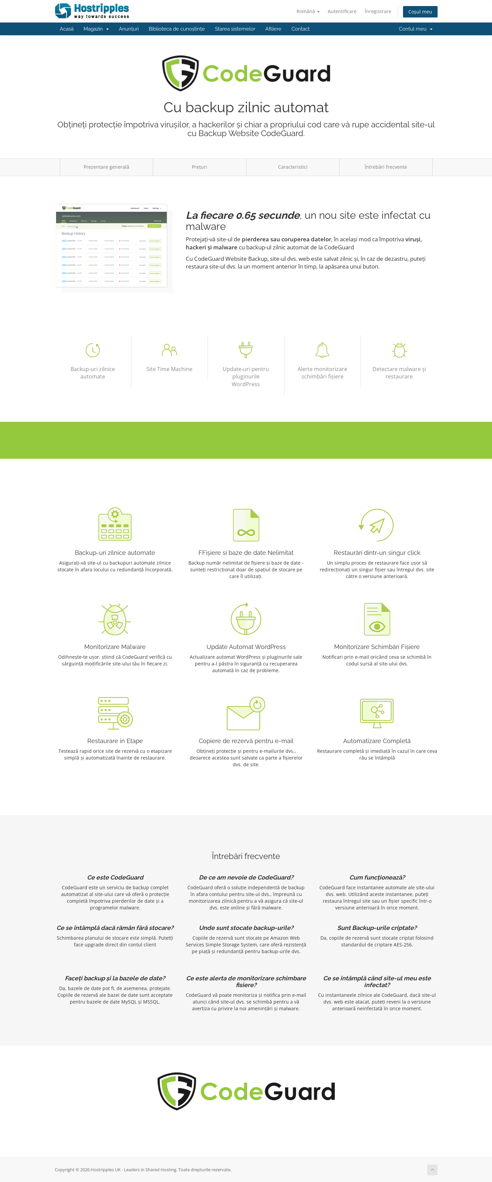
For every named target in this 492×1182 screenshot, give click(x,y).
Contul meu (416, 29)
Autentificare (342, 11)
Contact (301, 29)
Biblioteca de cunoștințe (177, 29)
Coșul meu (420, 11)
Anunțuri (129, 29)
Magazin (96, 29)
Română (308, 11)
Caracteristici (293, 167)
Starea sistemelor (235, 29)
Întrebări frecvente (386, 167)
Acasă (67, 29)
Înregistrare (378, 11)
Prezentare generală (106, 167)
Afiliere (273, 29)
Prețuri (199, 167)
